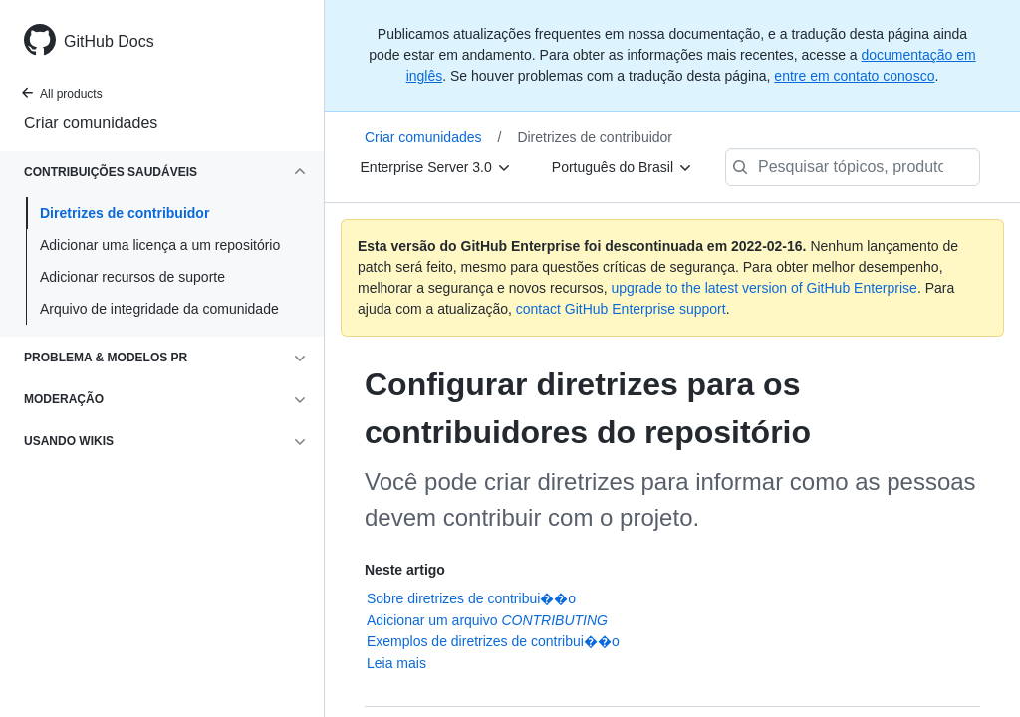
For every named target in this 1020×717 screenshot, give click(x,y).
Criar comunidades (90, 123)
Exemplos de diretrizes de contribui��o (493, 641)
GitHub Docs (109, 41)
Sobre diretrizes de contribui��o (471, 598)
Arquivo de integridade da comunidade (159, 309)
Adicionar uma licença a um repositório (160, 245)
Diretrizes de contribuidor (124, 213)
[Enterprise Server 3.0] (436, 167)
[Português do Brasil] (622, 167)
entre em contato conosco (854, 76)
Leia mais (396, 663)
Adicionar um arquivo (487, 620)
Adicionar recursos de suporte (132, 277)
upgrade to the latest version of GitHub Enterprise (763, 288)
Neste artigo (405, 570)
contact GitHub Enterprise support (621, 309)
